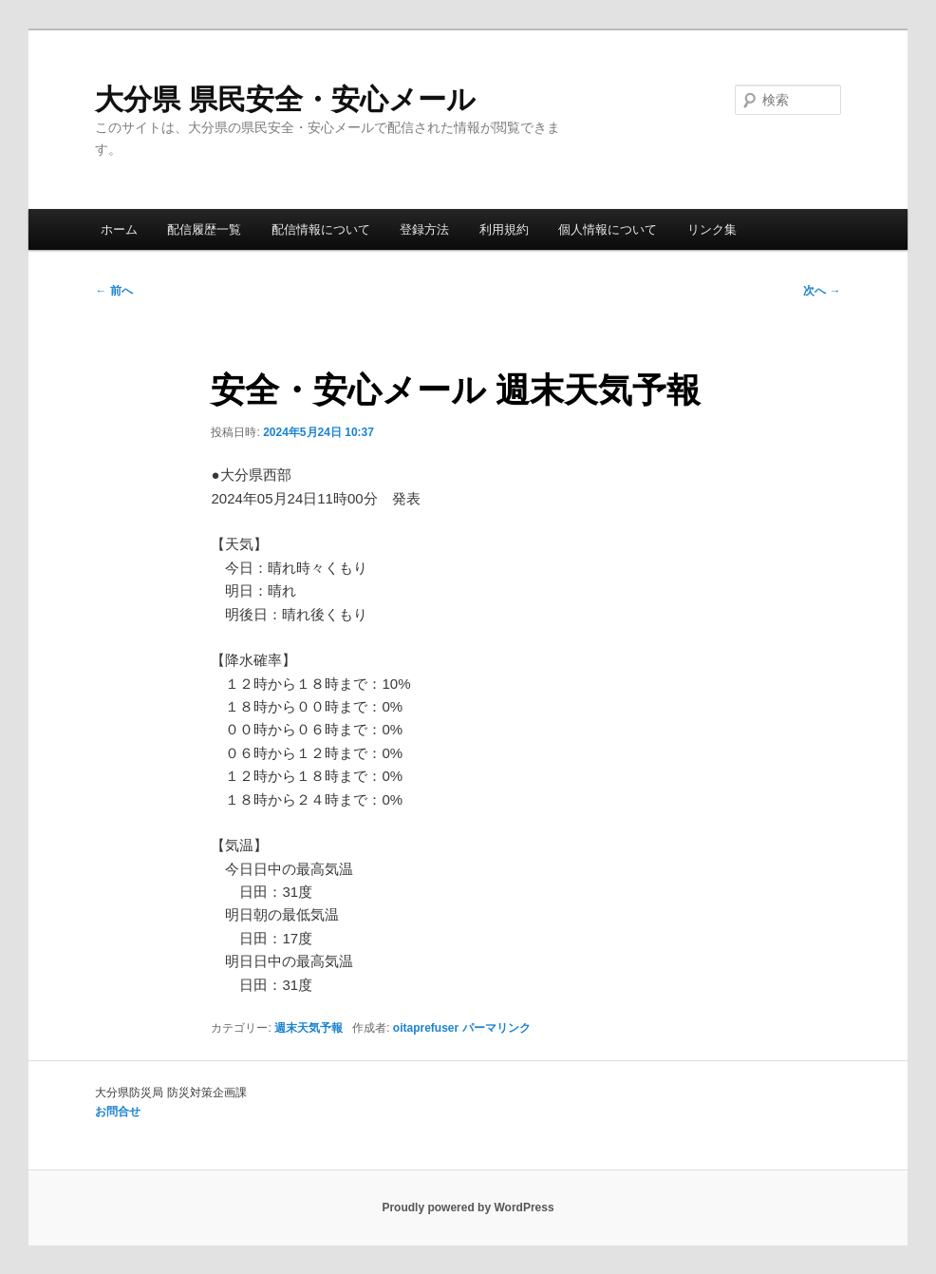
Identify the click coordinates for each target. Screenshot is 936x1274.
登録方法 (424, 229)
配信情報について (320, 229)
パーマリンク (496, 1028)
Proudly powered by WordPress (467, 1207)
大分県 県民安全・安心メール (285, 99)
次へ (821, 290)
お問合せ (117, 1111)
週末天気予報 (308, 1028)
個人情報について (607, 229)
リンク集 (712, 229)
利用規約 (504, 229)
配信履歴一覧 (204, 229)
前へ (113, 290)
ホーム (119, 229)
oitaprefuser (426, 1028)
